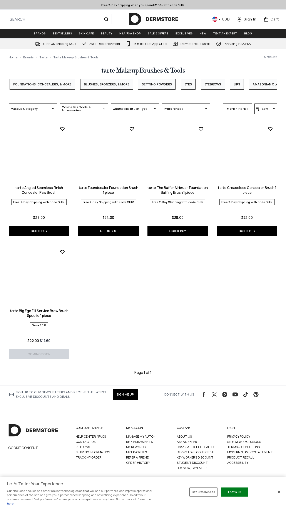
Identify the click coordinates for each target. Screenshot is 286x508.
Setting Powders (157, 84)
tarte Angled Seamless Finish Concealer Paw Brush (39, 190)
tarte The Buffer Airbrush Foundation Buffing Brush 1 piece (177, 190)
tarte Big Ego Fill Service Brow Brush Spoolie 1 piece (39, 313)
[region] (143, 492)
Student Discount (192, 462)
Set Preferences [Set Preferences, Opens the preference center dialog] (203, 492)
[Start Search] (106, 19)
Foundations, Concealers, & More (42, 84)
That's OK (234, 492)
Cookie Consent (23, 447)
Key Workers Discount (195, 457)
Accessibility (238, 462)
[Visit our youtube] (235, 394)
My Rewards (136, 447)
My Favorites (136, 452)
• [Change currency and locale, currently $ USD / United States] (221, 19)
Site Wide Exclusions (244, 442)
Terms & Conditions (243, 447)
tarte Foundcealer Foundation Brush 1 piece (108, 190)
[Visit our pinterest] (256, 394)
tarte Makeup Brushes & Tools (143, 70)
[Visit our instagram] (224, 394)
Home (13, 57)
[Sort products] (265, 109)
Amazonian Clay (266, 84)
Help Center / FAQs (91, 436)
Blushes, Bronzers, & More (106, 84)
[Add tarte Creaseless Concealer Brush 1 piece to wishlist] (270, 129)
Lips (237, 84)
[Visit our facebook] (204, 394)
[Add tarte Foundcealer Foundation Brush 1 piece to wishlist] (132, 129)
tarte (43, 57)
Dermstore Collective (195, 452)
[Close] (279, 492)
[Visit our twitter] (214, 394)
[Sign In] (246, 19)
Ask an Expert (188, 442)
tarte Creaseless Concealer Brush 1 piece (247, 190)
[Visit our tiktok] (245, 394)
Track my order (89, 457)
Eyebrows (212, 84)
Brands (28, 57)
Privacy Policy (238, 436)
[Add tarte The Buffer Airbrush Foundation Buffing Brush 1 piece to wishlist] (201, 129)
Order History (138, 462)
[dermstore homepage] (154, 19)
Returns (83, 447)
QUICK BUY (39, 231)
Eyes (188, 84)
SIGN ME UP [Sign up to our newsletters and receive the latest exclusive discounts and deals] (125, 394)
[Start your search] (59, 19)
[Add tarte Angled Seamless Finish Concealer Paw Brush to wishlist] (62, 129)
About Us (184, 436)
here (10, 503)
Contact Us (86, 442)
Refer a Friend (137, 457)
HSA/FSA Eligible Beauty (196, 447)
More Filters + (237, 109)
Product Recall (240, 457)
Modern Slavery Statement (250, 452)
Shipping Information (93, 452)
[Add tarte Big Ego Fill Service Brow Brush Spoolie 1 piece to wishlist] (62, 252)
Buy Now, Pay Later (192, 468)
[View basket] (271, 19)
